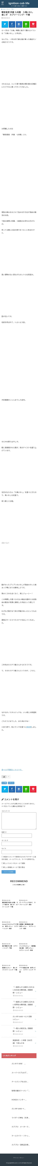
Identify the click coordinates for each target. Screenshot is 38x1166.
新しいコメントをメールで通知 (14, 863)
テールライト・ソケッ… (21, 1136)
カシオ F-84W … (19, 1064)
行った (12, 783)
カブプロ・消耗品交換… (21, 1145)
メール (5, 840)
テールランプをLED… (20, 1082)
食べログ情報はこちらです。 (12, 770)
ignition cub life (19, 3)
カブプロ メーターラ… (21, 1127)
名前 (4, 832)
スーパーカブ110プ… (20, 1073)
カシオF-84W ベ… (19, 1109)
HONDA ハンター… (19, 1100)
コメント (6, 811)
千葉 (5, 783)
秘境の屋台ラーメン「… (21, 1091)
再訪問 (28, 727)
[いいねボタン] (4, 776)
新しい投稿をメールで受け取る (14, 867)
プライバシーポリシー (18, 1157)
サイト (4, 848)
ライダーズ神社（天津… (21, 1118)
